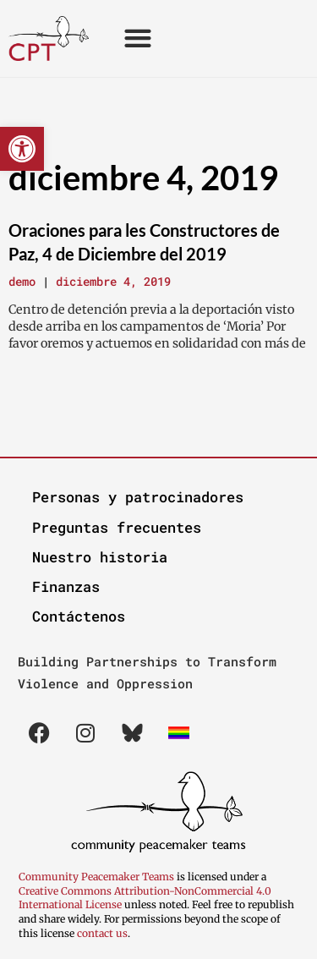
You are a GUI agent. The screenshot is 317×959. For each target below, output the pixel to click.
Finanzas (66, 586)
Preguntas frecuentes (116, 527)
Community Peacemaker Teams (98, 876)
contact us (102, 933)
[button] (22, 149)
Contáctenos (78, 616)
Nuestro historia (99, 557)
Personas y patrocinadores (137, 497)
